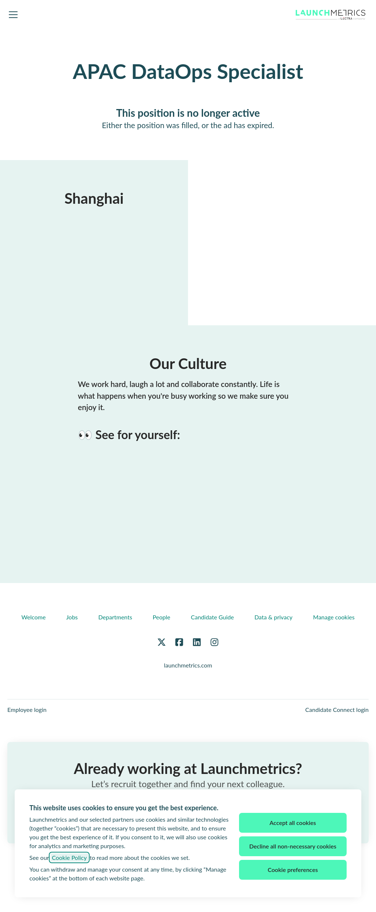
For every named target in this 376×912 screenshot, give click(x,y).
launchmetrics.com (188, 665)
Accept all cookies (293, 822)
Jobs (71, 617)
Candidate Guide (212, 617)
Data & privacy (273, 617)
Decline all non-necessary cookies (292, 846)
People (161, 617)
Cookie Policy (69, 857)
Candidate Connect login (337, 709)
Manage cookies (334, 617)
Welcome (33, 617)
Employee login (27, 709)
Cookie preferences (293, 869)
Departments (115, 617)
